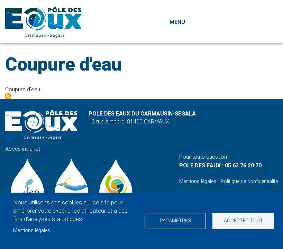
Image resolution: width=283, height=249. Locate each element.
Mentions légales (31, 230)
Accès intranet (22, 149)
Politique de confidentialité (249, 181)
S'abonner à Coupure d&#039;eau (8, 96)
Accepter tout (243, 221)
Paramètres (175, 221)
